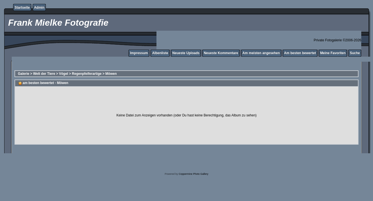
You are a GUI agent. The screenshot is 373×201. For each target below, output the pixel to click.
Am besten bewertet (300, 53)
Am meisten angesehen (261, 53)
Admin (39, 7)
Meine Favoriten (333, 53)
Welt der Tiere (44, 74)
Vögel (63, 74)
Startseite (22, 7)
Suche (355, 53)
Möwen (111, 74)
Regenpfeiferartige (86, 74)
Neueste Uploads (185, 53)
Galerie (23, 74)
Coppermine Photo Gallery (193, 174)
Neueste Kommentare (221, 53)
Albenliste (160, 53)
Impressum (139, 53)
